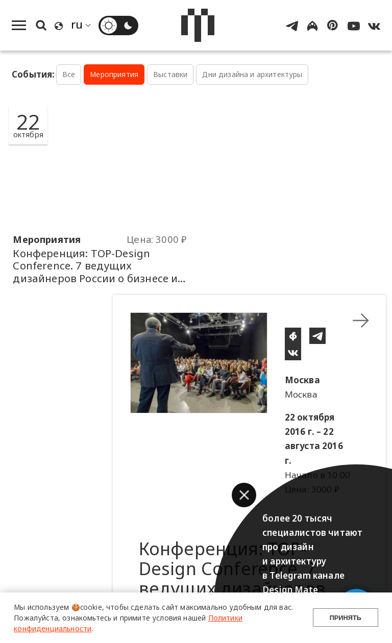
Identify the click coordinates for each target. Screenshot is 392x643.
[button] (244, 495)
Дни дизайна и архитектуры (252, 74)
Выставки (170, 74)
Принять (345, 618)
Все (69, 74)
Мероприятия (114, 74)
